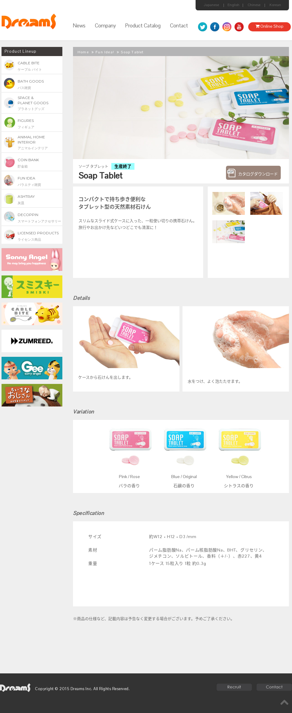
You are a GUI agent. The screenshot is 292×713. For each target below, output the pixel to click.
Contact (179, 25)
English (233, 4)
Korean (275, 4)
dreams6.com (15, 687)
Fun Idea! (105, 52)
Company (105, 25)
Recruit (234, 687)
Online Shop (269, 26)
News (79, 25)
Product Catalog (143, 25)
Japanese (211, 4)
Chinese (254, 4)
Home (83, 52)
